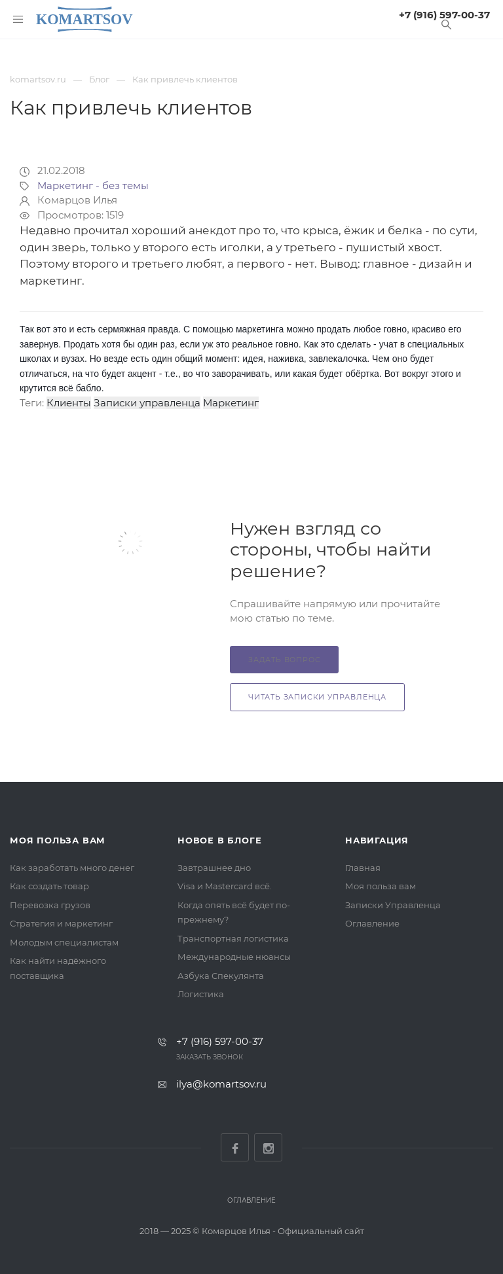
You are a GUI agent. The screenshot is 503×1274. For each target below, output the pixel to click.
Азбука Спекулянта (220, 975)
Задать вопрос (284, 659)
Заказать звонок (209, 1057)
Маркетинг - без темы (93, 185)
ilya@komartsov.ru (221, 1084)
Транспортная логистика (233, 938)
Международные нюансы (234, 956)
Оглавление (372, 923)
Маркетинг (231, 403)
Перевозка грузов (50, 905)
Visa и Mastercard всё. (224, 886)
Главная (363, 867)
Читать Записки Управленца (317, 696)
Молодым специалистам (64, 942)
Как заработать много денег (72, 867)
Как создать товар (49, 886)
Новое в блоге (219, 840)
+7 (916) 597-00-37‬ (444, 15)
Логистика (200, 994)
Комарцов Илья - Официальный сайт (283, 1231)
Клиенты (69, 403)
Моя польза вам (57, 840)
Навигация (377, 840)
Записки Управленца (393, 905)
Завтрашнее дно (214, 867)
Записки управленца (147, 403)
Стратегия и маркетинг (61, 923)
